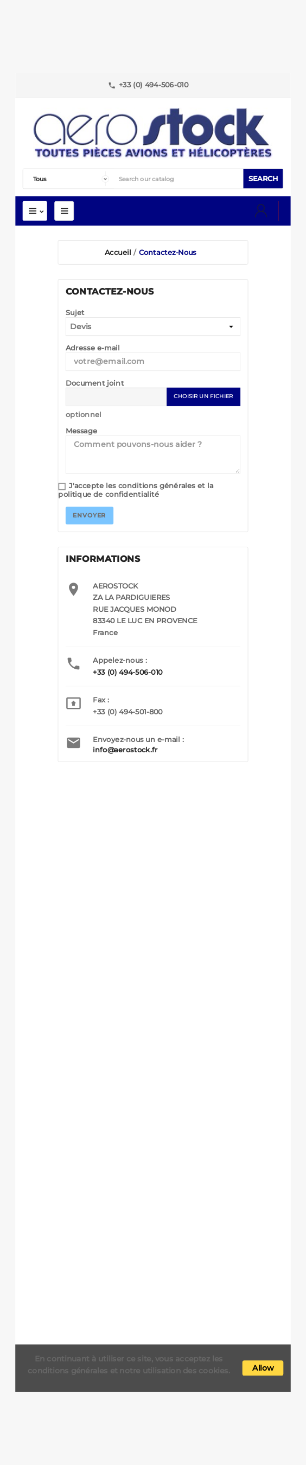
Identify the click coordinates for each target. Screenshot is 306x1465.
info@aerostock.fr (125, 749)
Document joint (95, 383)
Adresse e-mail (93, 348)
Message (82, 431)
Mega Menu (64, 211)
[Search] (179, 179)
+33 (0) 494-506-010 (127, 672)
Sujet (75, 313)
